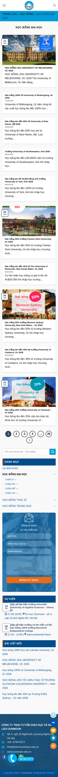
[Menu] (4, 5)
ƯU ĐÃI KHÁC (10, 468)
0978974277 (25, 759)
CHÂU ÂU (10, 484)
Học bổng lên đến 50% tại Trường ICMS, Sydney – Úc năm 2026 (24, 696)
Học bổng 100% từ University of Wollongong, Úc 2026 (27, 672)
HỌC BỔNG (26, 14)
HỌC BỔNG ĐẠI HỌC (14, 474)
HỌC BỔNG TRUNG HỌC (17, 506)
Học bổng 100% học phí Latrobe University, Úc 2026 (28, 652)
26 (48, 433)
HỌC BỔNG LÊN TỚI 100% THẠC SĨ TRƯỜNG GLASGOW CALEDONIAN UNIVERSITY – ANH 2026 (28, 684)
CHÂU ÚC (10, 493)
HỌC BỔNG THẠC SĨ (14, 500)
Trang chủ (9, 14)
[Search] (54, 5)
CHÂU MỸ (10, 488)
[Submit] (52, 452)
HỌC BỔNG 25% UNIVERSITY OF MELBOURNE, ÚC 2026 (21, 662)
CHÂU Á (9, 479)
